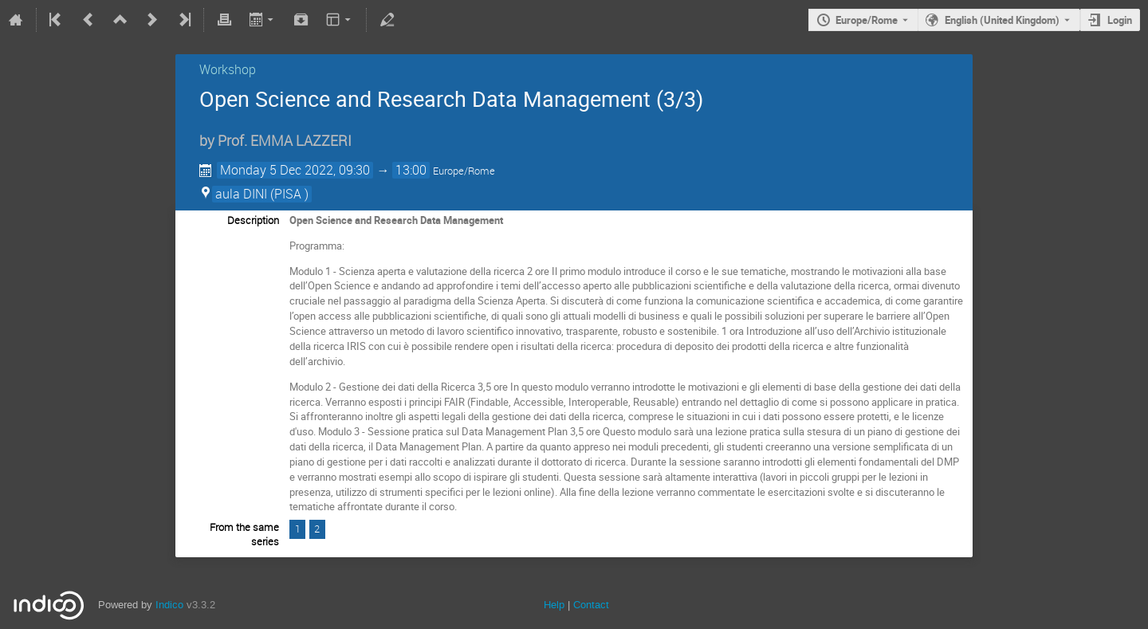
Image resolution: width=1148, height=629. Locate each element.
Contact (591, 604)
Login (1119, 20)
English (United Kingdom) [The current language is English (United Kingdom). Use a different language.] (1002, 20)
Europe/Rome (866, 20)
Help (554, 604)
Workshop (227, 69)
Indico (169, 604)
